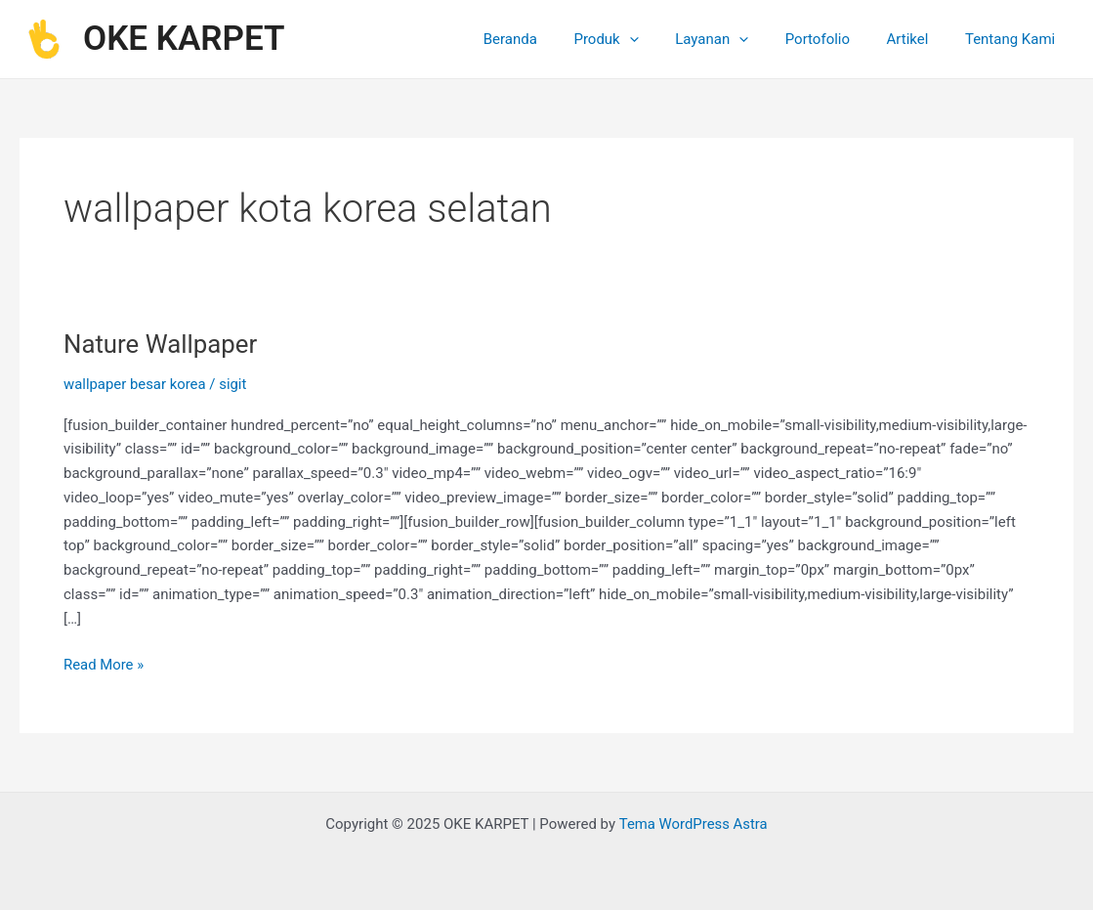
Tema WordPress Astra (693, 824)
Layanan (737, 39)
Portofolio (835, 39)
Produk (639, 39)
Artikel (919, 39)
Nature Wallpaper (161, 344)
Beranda (550, 39)
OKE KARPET (184, 39)
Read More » (104, 663)
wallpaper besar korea (135, 384)
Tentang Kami (1014, 39)
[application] (661, 39)
